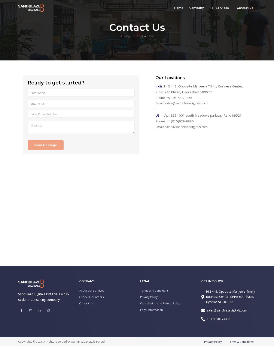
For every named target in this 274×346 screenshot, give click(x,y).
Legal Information (151, 310)
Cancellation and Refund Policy (160, 303)
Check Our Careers (91, 297)
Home (178, 7)
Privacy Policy (149, 297)
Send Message (45, 145)
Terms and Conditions (154, 290)
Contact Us (245, 7)
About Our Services (91, 290)
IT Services (220, 7)
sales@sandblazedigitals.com (186, 103)
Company (196, 7)
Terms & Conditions (241, 342)
